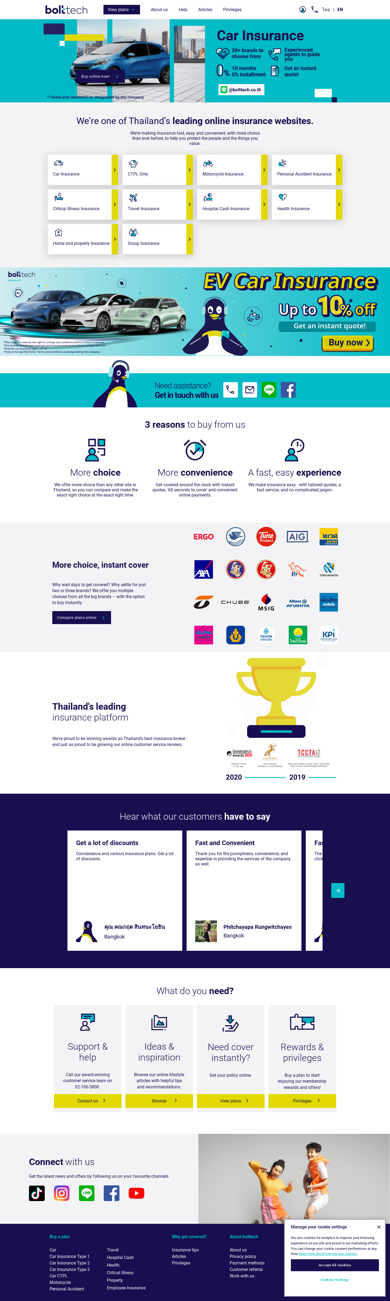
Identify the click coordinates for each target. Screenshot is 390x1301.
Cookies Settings (334, 1280)
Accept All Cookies (335, 1265)
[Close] (379, 1227)
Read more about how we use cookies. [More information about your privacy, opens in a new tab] (328, 1254)
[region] (335, 1258)
